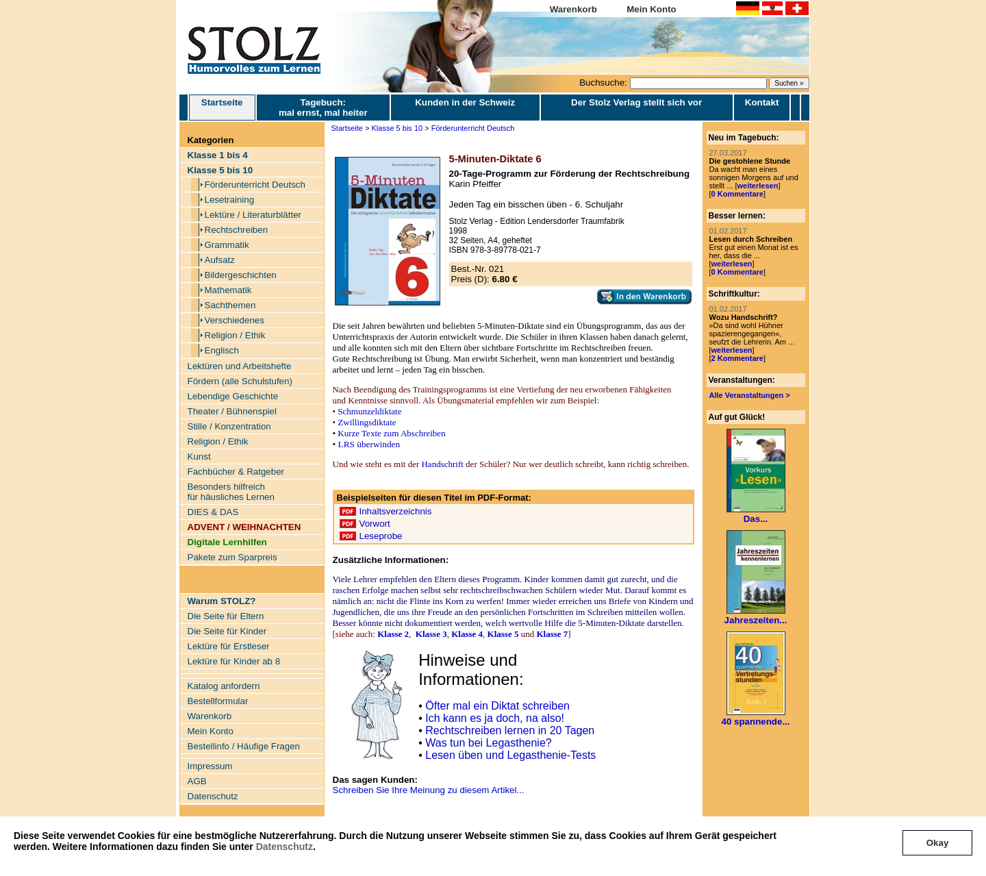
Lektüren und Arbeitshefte (240, 366)
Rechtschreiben (236, 230)
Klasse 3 (431, 634)
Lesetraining (230, 200)
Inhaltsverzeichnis (395, 511)
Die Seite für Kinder (227, 631)
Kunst (199, 456)
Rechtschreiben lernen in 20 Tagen (509, 730)
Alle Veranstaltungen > (749, 395)
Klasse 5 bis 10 (397, 128)
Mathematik (228, 290)
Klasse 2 (393, 634)
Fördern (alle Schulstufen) (240, 381)
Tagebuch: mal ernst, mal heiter (323, 107)
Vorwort (374, 523)
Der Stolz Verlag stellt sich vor (636, 102)
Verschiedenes (234, 320)
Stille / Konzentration (229, 426)
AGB (197, 781)
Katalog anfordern (224, 686)
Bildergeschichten (241, 275)
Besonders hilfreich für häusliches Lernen (231, 491)
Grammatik (227, 245)
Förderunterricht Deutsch (255, 184)
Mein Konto (652, 9)
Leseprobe (381, 536)
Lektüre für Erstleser (229, 646)
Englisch (222, 350)
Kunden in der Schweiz (465, 102)
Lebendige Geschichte (233, 396)
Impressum (210, 766)
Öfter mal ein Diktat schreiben (497, 706)
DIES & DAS (213, 512)
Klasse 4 (467, 634)
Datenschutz (284, 846)
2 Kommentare (737, 358)
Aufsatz (220, 260)
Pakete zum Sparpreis (232, 557)
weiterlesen (757, 186)
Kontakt (762, 102)
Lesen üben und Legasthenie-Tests (510, 755)
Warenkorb (573, 9)
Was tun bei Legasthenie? (488, 743)
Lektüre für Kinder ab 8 (234, 661)
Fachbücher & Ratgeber (236, 471)
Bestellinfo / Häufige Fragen (244, 746)
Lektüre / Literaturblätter (253, 215)
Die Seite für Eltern (226, 616)
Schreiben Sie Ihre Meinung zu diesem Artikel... (428, 790)
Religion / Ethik (235, 335)
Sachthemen (230, 305)
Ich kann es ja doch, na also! (494, 718)
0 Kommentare (737, 194)
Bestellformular (218, 701)
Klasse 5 (503, 634)
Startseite (222, 107)
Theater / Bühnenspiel (232, 411)
